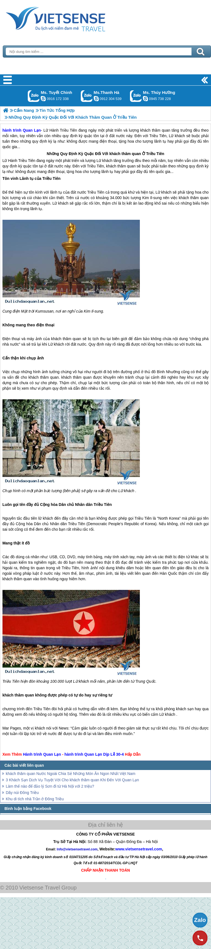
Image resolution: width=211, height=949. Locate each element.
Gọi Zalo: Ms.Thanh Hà (86, 96)
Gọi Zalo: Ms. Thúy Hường (136, 96)
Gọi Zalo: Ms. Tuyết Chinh (33, 96)
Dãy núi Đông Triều (22, 792)
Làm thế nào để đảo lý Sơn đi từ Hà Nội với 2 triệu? (50, 786)
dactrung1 (145, 98)
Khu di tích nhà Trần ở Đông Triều (35, 799)
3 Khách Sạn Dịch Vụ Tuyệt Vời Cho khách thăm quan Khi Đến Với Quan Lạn (72, 780)
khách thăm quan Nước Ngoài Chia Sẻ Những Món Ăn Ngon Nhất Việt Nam (70, 773)
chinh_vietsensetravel (43, 98)
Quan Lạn (52, 754)
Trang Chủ (69, 18)
